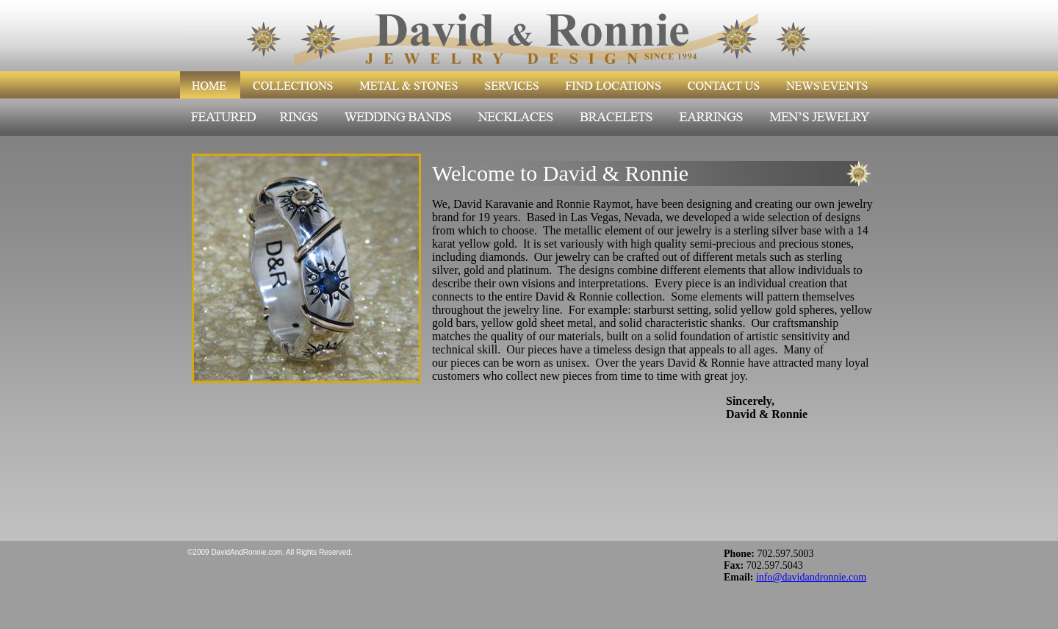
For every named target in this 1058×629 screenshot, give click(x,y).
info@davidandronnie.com (811, 577)
